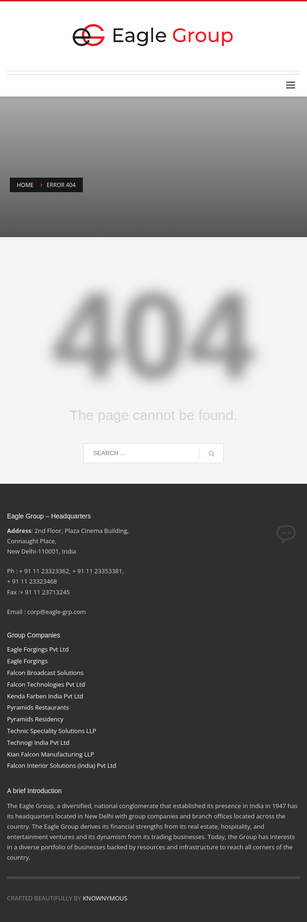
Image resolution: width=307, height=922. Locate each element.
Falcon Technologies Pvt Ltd (46, 684)
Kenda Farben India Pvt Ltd (45, 696)
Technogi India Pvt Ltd (38, 742)
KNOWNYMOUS (105, 898)
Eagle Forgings (27, 661)
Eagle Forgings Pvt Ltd (38, 649)
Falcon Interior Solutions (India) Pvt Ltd (62, 765)
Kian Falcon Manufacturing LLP (50, 754)
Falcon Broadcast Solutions (45, 672)
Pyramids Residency (35, 719)
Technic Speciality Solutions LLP (51, 731)
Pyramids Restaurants (38, 707)
